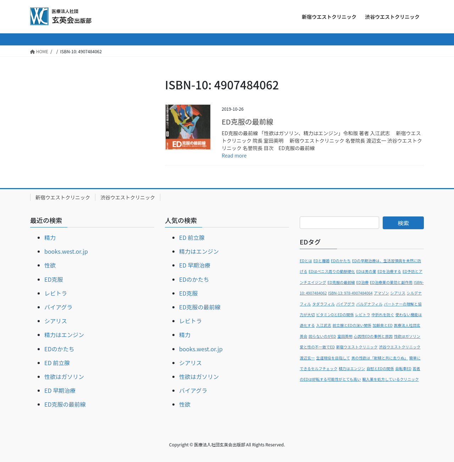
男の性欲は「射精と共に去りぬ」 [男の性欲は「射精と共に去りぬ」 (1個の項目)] (379, 358)
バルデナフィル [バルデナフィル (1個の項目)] (369, 304)
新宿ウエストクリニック (62, 197)
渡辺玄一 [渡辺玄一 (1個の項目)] (307, 358)
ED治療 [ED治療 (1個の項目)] (362, 282)
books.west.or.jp (66, 251)
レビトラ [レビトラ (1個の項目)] (362, 314)
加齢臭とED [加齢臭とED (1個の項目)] (383, 325)
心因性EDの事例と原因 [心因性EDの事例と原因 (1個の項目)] (373, 336)
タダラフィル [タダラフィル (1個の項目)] (323, 304)
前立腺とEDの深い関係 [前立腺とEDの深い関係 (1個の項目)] (351, 325)
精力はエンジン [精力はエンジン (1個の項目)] (352, 368)
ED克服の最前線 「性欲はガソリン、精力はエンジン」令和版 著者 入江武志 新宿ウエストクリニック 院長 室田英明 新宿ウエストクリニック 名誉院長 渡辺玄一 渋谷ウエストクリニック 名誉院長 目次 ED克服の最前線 (322, 141)
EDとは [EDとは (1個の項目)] (306, 260)
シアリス (55, 321)
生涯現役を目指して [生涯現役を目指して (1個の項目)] (333, 358)
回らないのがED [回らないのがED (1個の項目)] (322, 336)
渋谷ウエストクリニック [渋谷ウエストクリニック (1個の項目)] (399, 347)
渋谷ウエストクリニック (127, 197)
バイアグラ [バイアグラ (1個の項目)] (345, 304)
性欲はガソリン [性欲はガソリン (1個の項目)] (407, 336)
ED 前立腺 (57, 362)
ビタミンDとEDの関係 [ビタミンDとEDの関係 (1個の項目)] (335, 314)
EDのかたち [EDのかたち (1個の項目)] (341, 260)
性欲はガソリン (64, 376)
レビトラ (55, 293)
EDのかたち (59, 349)
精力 (50, 237)
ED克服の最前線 (247, 121)
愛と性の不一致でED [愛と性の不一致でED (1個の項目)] (317, 347)
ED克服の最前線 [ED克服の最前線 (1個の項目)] (341, 282)
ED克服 (53, 279)
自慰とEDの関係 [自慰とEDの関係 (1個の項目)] (380, 368)
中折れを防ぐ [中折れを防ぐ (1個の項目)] (382, 314)
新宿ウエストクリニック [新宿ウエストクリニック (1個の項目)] (356, 347)
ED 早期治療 (60, 390)
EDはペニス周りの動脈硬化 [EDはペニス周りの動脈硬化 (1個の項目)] (332, 271)
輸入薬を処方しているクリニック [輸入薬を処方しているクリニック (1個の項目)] (390, 379)
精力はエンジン (64, 334)
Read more (234, 155)
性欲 (50, 265)
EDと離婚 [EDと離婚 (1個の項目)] (321, 260)
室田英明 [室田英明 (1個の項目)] (345, 336)
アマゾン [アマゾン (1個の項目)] (381, 293)
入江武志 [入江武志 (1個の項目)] (323, 325)
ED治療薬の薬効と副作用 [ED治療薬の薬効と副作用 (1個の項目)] (391, 282)
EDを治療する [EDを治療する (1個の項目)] (389, 271)
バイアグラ (58, 307)
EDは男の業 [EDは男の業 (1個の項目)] (366, 271)
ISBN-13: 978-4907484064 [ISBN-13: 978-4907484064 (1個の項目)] (350, 293)
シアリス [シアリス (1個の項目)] (397, 293)
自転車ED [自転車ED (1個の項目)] (403, 368)
